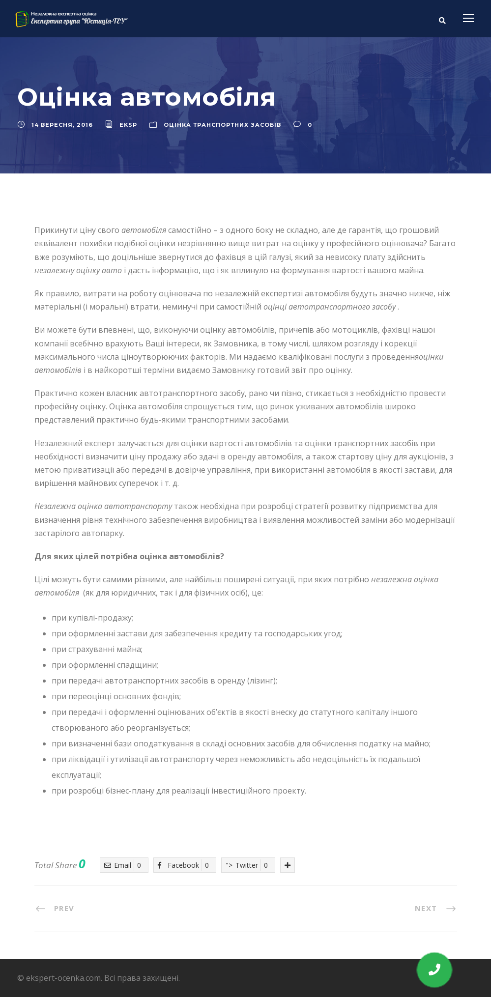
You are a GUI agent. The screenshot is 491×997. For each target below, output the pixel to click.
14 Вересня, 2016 (62, 124)
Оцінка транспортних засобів (222, 124)
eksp (128, 124)
